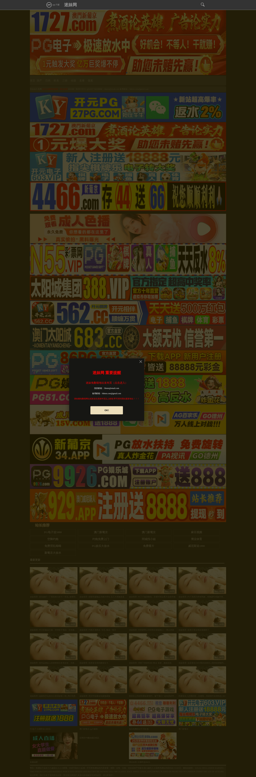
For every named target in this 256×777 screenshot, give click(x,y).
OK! (106, 410)
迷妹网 (70, 4)
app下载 (52, 5)
